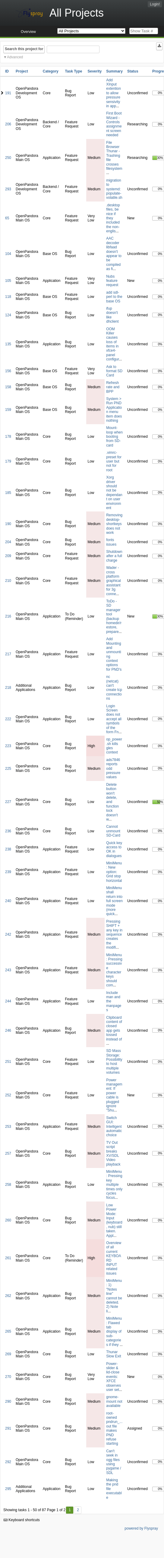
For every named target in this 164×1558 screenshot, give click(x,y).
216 (8, 616)
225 (8, 768)
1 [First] (70, 1510)
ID (7, 71)
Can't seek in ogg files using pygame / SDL (113, 1462)
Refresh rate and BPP (112, 387)
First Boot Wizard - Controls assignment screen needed (113, 124)
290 (8, 1401)
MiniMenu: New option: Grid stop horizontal (114, 872)
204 (8, 542)
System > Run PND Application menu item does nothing (114, 410)
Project (22, 71)
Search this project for (24, 49)
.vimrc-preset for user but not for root (113, 461)
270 (8, 1377)
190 (8, 524)
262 (8, 1296)
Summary (114, 71)
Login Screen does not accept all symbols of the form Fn (113, 719)
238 (8, 849)
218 (8, 687)
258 (8, 1184)
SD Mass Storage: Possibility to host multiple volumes (114, 1062)
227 (8, 802)
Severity (95, 71)
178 (8, 436)
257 (8, 1153)
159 (8, 410)
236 (8, 831)
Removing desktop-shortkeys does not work (114, 524)
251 (8, 1062)
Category (50, 71)
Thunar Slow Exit (113, 1354)
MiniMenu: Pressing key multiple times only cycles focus (114, 1184)
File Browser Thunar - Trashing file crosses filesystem (114, 155)
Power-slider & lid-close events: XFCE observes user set (113, 1377)
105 (8, 281)
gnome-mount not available (114, 1401)
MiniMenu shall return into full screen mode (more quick (114, 901)
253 (8, 1126)
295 (8, 1489)
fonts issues (111, 542)
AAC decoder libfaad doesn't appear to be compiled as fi (113, 253)
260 (8, 1220)
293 (8, 189)
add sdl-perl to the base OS (114, 296)
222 (8, 719)
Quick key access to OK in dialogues (114, 849)
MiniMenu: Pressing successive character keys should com (114, 970)
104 (8, 254)
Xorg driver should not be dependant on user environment (114, 492)
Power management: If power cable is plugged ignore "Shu (114, 1095)
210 (8, 581)
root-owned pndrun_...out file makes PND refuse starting (114, 1428)
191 (8, 93)
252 (8, 1095)
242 (8, 934)
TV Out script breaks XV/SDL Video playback (113, 1153)
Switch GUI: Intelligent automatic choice (114, 1126)
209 (8, 556)
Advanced (15, 57)
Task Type (73, 71)
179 (8, 461)
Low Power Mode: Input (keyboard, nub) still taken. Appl (114, 1220)
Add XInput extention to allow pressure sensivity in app (113, 93)
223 (8, 746)
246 (8, 1030)
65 (7, 218)
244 (8, 1001)
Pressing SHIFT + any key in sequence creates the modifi (114, 934)
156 (8, 371)
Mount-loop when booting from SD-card (114, 436)
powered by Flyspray (141, 1528)
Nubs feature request (112, 280)
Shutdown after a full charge (114, 556)
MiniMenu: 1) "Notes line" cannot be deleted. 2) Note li (114, 1296)
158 (8, 387)
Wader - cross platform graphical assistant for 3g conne (113, 581)
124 (8, 315)
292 (8, 1462)
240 (8, 901)
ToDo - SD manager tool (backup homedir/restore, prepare (113, 616)
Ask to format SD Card (114, 371)
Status (132, 71)
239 (8, 872)
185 (8, 493)
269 (8, 1354)
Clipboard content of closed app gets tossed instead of (114, 1028)
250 (8, 158)
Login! (155, 4)
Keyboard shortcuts (22, 1520)
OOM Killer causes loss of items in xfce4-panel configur (112, 344)
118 (8, 297)
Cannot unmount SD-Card (113, 830)
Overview (28, 32)
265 (8, 1331)
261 (8, 1258)
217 (8, 654)
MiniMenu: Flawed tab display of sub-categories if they (114, 1331)
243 (8, 970)
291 (8, 1428)
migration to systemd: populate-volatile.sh (114, 189)
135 (8, 344)
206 (8, 124)
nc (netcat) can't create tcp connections (114, 688)
